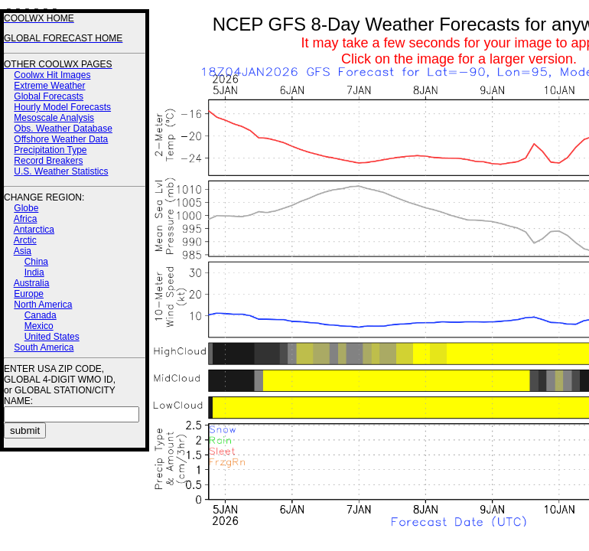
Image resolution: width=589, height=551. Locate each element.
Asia (22, 251)
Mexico (39, 326)
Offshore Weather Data (61, 139)
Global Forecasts (48, 96)
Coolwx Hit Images (52, 75)
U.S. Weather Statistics (61, 171)
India (34, 272)
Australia (32, 283)
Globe (26, 208)
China (36, 261)
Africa (25, 219)
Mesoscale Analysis (54, 117)
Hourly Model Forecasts (62, 107)
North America (43, 304)
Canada (40, 315)
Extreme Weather (49, 85)
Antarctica (34, 229)
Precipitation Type (50, 150)
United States (52, 336)
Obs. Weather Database (63, 128)
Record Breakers (48, 160)
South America (43, 347)
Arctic (25, 240)
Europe (29, 294)
